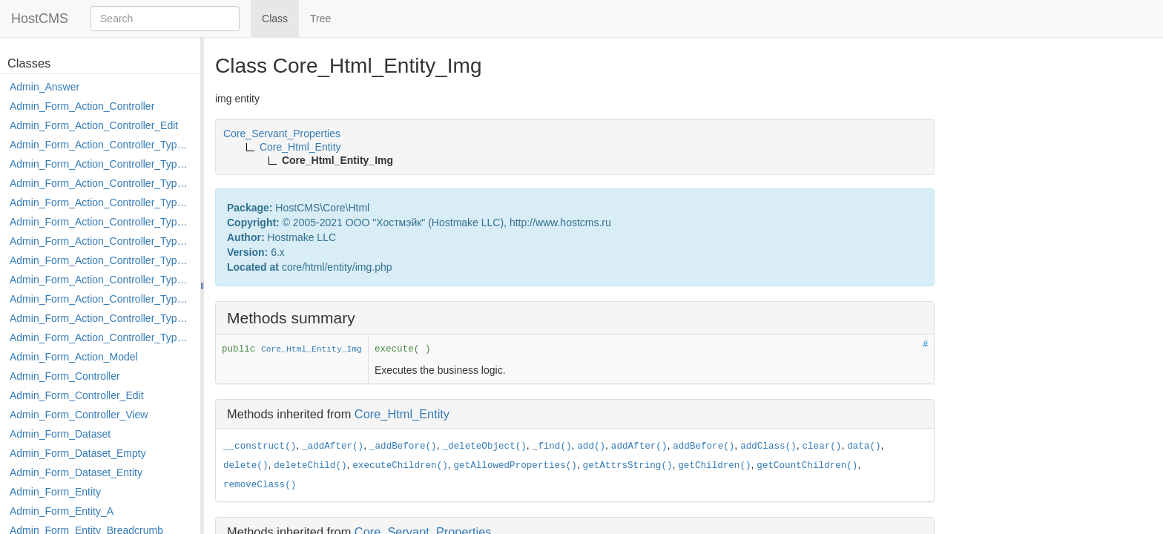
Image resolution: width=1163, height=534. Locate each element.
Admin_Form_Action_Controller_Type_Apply (101, 145)
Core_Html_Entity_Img (311, 349)
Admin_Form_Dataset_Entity (76, 472)
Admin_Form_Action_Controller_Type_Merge (101, 260)
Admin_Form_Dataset (60, 434)
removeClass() (259, 485)
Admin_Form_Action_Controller (82, 106)
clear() (822, 446)
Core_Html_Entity (402, 414)
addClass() (768, 446)
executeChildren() (399, 466)
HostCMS (39, 18)
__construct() (259, 446)
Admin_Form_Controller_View (79, 415)
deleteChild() (310, 466)
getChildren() (714, 466)
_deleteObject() (484, 446)
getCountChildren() (807, 466)
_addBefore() (403, 446)
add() (591, 446)
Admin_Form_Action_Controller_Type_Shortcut (101, 337)
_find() (552, 446)
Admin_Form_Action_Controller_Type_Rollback (101, 318)
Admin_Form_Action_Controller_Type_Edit (101, 202)
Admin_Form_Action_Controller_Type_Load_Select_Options (101, 241)
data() (863, 446)
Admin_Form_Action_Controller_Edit (94, 125)
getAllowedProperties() (515, 466)
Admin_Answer (44, 87)
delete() (245, 466)
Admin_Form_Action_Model (74, 357)
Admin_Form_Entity (55, 492)
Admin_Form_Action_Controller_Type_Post (101, 299)
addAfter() (639, 446)
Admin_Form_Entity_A (61, 511)
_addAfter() (332, 446)
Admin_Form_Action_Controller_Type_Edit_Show (101, 222)
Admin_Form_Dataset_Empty (78, 453)
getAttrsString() (628, 466)
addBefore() (703, 446)
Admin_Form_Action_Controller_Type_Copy (101, 164)
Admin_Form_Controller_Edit (77, 395)
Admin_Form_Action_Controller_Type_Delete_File (101, 183)
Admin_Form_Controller (65, 376)
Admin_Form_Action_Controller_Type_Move (101, 280)
